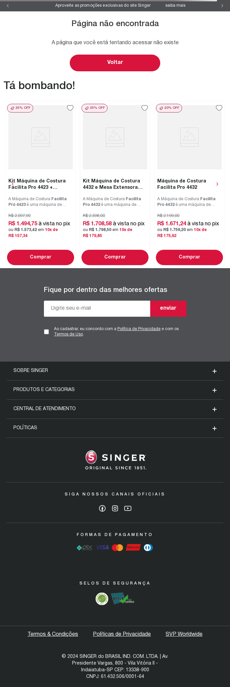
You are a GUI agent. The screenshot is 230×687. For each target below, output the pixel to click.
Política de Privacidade (139, 329)
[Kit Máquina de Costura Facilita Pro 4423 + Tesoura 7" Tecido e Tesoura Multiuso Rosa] (40, 184)
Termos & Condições (52, 634)
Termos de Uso (68, 334)
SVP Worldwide (184, 634)
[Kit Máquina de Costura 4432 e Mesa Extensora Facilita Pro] (115, 184)
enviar (168, 308)
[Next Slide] (222, 6)
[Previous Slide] (8, 6)
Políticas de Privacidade (122, 634)
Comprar (40, 257)
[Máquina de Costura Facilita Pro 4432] (189, 184)
